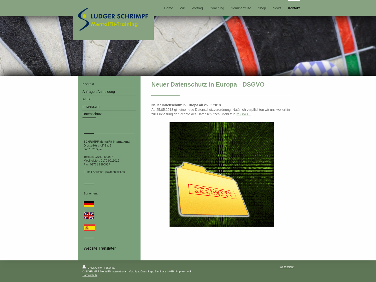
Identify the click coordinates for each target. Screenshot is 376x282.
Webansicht (287, 266)
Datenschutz (89, 275)
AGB (171, 271)
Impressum (182, 271)
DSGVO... (243, 114)
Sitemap (110, 267)
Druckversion (93, 267)
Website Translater (100, 248)
